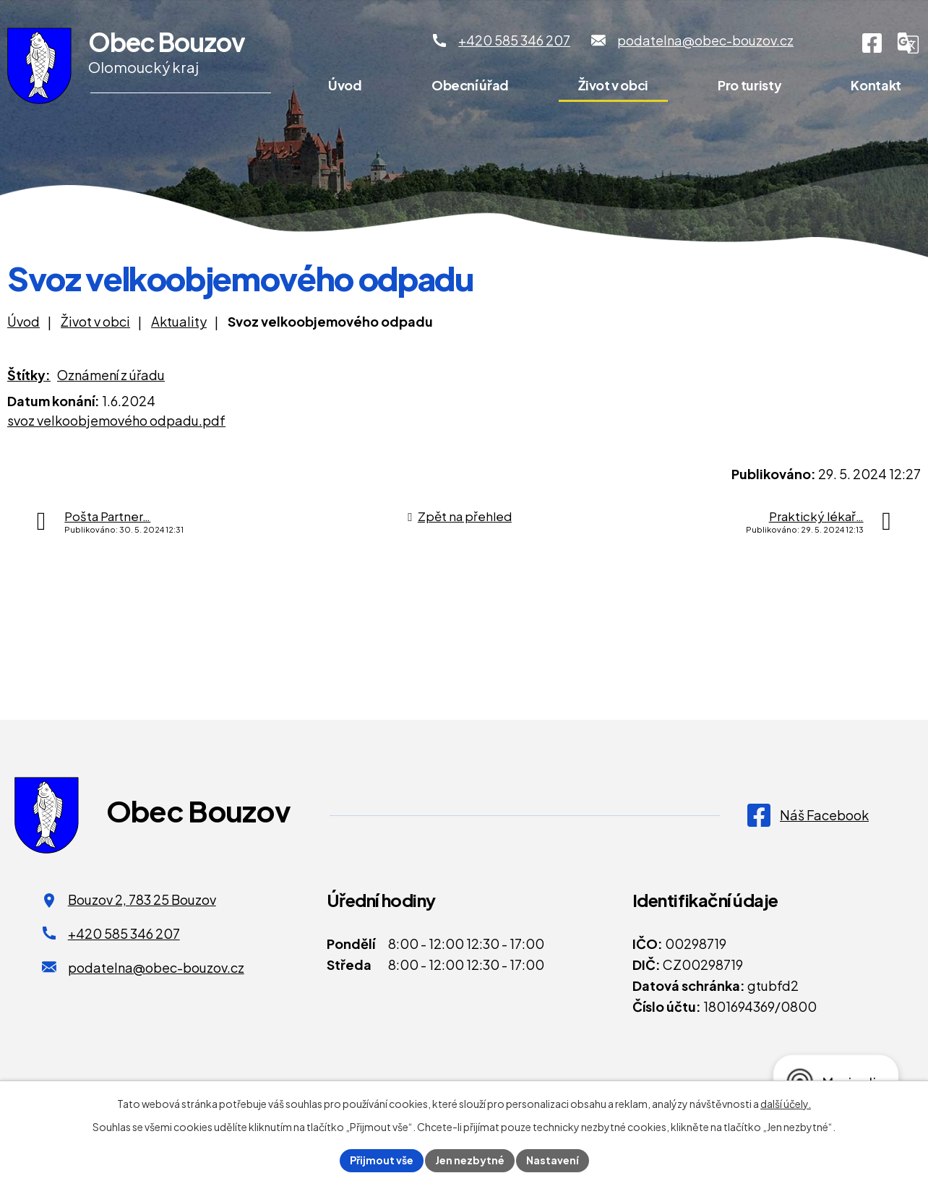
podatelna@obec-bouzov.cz (156, 967)
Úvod (345, 85)
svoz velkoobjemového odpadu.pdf (116, 420)
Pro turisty (749, 85)
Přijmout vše (381, 1159)
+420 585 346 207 (124, 933)
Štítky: (29, 374)
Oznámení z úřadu (111, 374)
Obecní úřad (470, 85)
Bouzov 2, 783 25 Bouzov (142, 899)
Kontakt (876, 85)
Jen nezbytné (469, 1159)
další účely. (785, 1103)
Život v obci (613, 85)
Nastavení (552, 1159)
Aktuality (179, 321)
